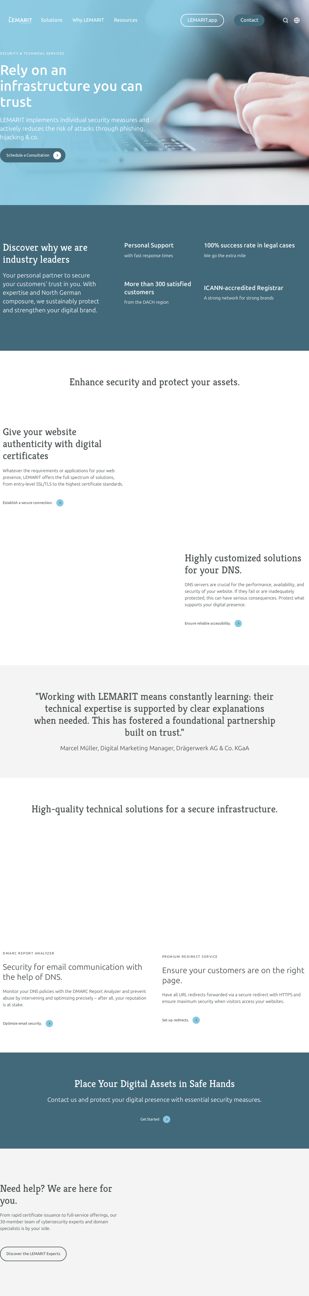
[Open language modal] (296, 20)
